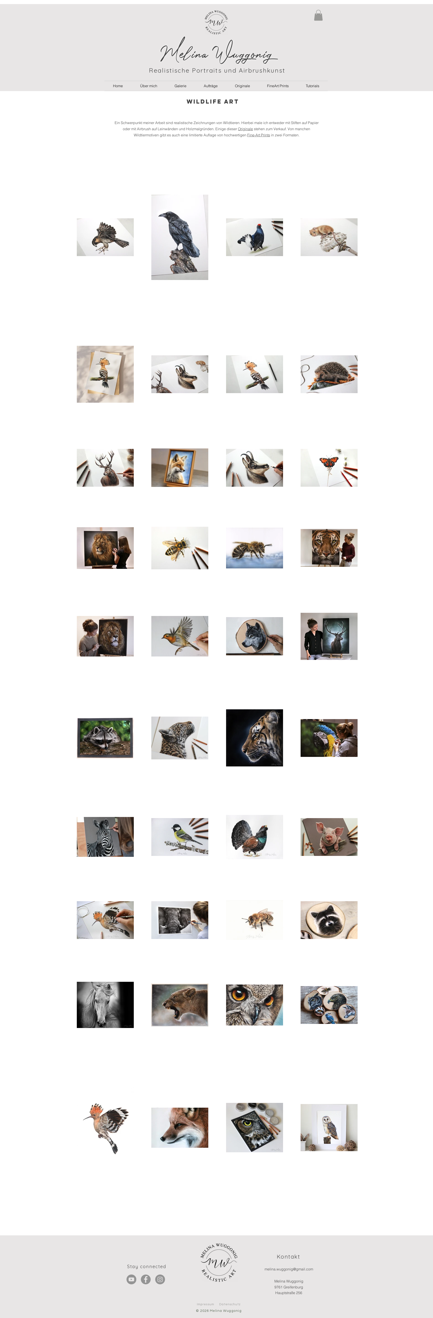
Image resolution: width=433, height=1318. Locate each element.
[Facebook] (146, 1279)
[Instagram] (160, 1279)
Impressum (205, 1304)
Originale (245, 129)
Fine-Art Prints (258, 135)
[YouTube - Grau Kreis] (131, 1279)
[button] (318, 15)
